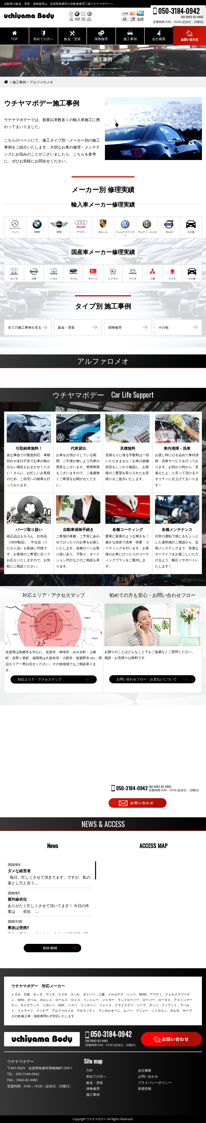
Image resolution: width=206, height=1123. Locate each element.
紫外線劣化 (17, 899)
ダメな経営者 (19, 870)
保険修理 (93, 1088)
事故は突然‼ (18, 927)
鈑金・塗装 (94, 1082)
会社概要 (144, 1070)
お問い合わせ (148, 1076)
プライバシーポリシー (155, 1082)
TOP (89, 1070)
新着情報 (144, 1088)
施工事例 (93, 1094)
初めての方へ (96, 1076)
